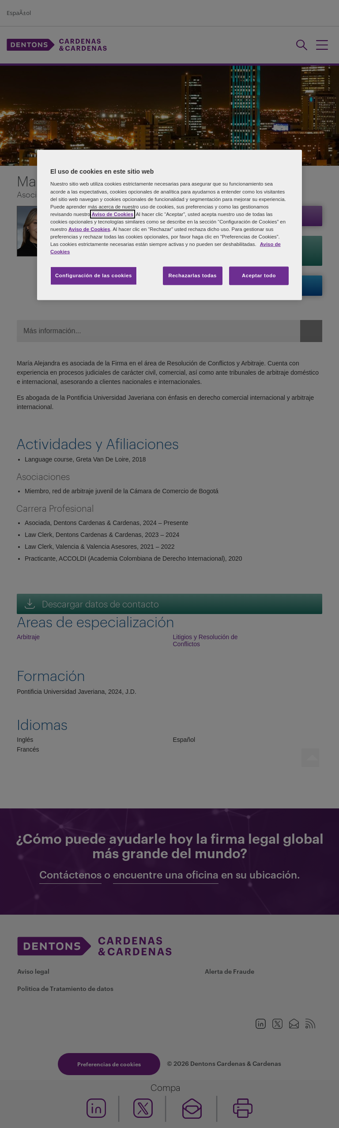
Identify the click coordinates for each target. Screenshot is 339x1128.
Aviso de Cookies (112, 213)
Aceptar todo (259, 275)
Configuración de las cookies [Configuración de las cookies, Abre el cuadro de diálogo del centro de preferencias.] (93, 275)
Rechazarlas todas (192, 275)
